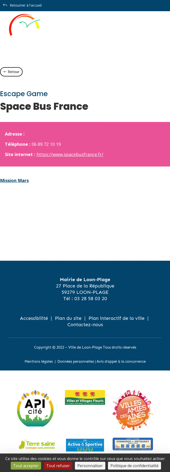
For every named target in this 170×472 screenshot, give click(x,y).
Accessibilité (34, 318)
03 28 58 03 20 (90, 298)
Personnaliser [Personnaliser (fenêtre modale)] (90, 465)
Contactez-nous (85, 324)
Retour (13, 71)
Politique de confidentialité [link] (134, 465)
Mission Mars (14, 180)
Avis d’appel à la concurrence (121, 361)
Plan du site (68, 318)
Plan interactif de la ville (116, 318)
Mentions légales (39, 361)
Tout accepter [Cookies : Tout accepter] (26, 465)
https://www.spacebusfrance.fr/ (69, 154)
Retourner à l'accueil (26, 5)
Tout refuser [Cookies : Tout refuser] (58, 465)
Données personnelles (75, 361)
